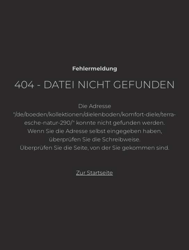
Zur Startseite (94, 172)
